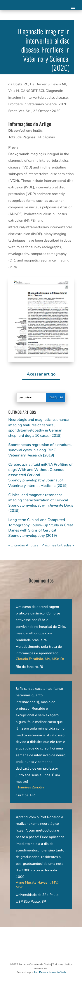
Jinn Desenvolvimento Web (50, 972)
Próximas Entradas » (58, 545)
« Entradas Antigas (23, 545)
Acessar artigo (41, 374)
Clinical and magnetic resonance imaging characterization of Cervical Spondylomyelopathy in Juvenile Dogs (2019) (40, 502)
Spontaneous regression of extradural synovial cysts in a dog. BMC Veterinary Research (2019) (40, 450)
